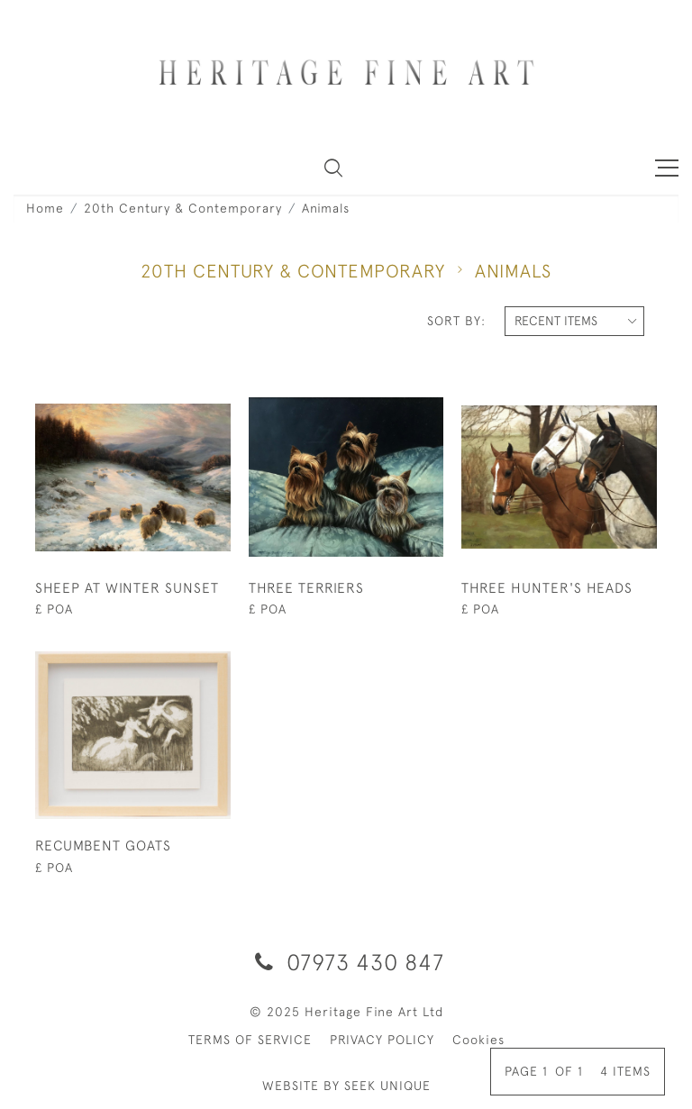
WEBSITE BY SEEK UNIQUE (346, 1085)
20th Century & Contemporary (183, 208)
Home (45, 208)
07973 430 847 (346, 962)
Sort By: (456, 321)
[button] (333, 167)
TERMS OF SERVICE (250, 1039)
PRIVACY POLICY (382, 1039)
